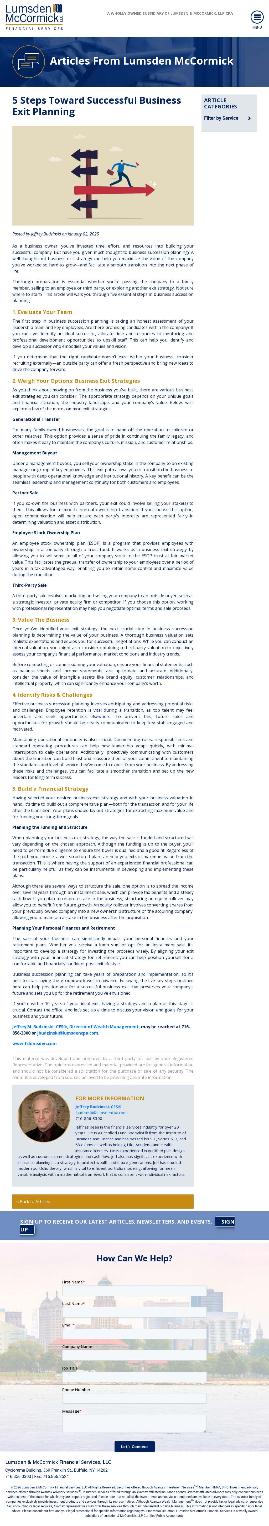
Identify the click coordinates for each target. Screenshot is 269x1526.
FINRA (215, 1487)
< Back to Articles (33, 1201)
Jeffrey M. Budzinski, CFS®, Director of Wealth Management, (76, 1027)
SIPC (225, 1487)
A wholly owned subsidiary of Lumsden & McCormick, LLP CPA (170, 13)
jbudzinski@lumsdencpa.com (67, 1033)
